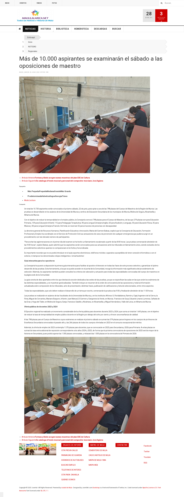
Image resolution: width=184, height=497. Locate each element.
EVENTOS (23, 3)
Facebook (148, 446)
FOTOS (54, 3)
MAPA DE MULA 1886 (97, 460)
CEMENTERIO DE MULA (98, 450)
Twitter (147, 451)
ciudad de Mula (66, 488)
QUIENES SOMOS (68, 480)
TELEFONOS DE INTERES (71, 470)
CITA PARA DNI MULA (70, 475)
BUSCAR (116, 28)
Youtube (147, 457)
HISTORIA (47, 29)
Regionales (32, 51)
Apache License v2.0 (149, 488)
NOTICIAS (31, 29)
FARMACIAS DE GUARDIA (71, 455)
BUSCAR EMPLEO (68, 465)
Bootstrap (96, 488)
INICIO (7, 3)
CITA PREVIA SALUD (69, 450)
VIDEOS (39, 3)
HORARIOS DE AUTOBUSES (72, 460)
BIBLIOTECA (62, 28)
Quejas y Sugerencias (126, 450)
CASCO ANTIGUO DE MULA (99, 455)
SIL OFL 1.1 (44, 491)
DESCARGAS (100, 28)
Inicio (30, 42)
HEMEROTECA (81, 28)
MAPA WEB (93, 465)
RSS (145, 463)
